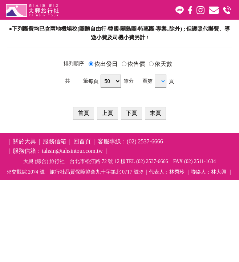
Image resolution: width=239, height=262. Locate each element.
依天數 (163, 64)
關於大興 (24, 141)
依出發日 (106, 64)
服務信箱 (54, 141)
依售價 (136, 64)
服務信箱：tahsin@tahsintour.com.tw (58, 151)
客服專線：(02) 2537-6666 (130, 141)
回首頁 (82, 141)
